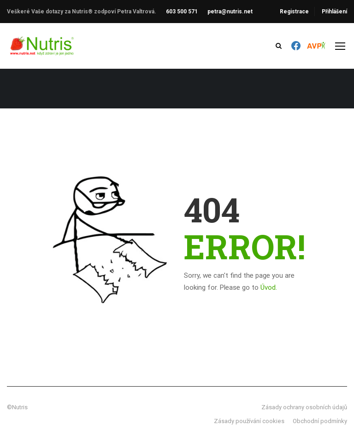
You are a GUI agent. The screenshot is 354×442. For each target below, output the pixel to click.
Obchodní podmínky (320, 421)
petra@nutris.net (230, 11)
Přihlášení (334, 11)
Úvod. (268, 287)
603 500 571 (182, 11)
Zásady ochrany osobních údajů (304, 407)
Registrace (294, 11)
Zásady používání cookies (249, 421)
